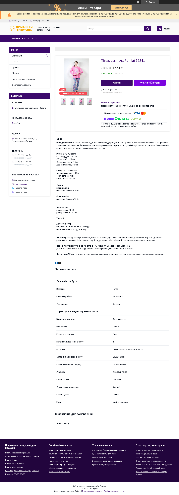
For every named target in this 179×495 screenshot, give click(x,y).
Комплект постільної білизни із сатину (65, 454)
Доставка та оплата (21, 85)
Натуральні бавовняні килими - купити (109, 450)
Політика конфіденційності (115, 491)
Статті (15, 61)
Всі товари (17, 56)
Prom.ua (103, 486)
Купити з (149, 83)
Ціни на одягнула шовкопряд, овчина (22, 471)
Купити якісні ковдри (14, 467)
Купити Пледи (11, 460)
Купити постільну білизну (60, 450)
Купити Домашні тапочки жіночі (149, 450)
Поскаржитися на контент (92, 491)
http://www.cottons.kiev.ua (24, 180)
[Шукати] (147, 28)
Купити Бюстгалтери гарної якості (151, 461)
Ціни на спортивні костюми (147, 457)
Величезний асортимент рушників (107, 461)
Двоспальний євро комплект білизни (65, 457)
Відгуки (15, 73)
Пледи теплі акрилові (14, 463)
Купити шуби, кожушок (102, 457)
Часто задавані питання (23, 79)
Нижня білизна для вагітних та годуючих (154, 464)
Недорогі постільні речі (59, 461)
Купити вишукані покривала (17, 453)
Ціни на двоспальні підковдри (62, 468)
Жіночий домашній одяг (146, 454)
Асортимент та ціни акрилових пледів (22, 456)
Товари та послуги (22, 38)
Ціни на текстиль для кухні (104, 454)
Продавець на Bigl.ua (89, 489)
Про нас (16, 67)
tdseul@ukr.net (21, 184)
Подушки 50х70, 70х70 (15, 474)
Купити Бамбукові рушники (104, 464)
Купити (117, 83)
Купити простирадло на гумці (62, 464)
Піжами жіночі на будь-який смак (150, 468)
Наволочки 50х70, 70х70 (59, 472)
